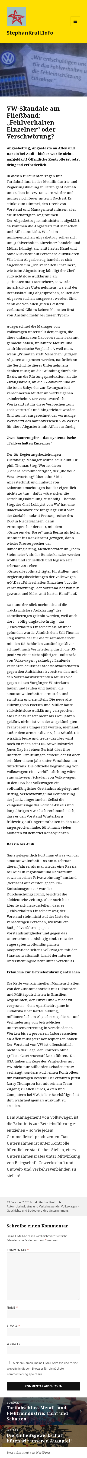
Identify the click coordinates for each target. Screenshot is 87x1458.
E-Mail (13, 1326)
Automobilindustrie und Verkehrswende (33, 1206)
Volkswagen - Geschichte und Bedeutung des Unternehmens (43, 1208)
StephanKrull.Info (30, 32)
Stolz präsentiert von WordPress (29, 1453)
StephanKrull (47, 1202)
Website (13, 1344)
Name (12, 1308)
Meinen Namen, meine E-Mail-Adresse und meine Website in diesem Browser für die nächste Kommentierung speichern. (42, 1368)
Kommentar (18, 1250)
